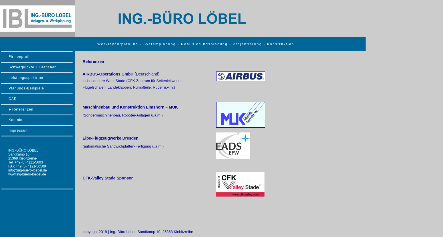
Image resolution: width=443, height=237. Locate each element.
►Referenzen (21, 109)
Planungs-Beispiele (26, 88)
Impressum (19, 130)
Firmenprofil (20, 57)
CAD (13, 99)
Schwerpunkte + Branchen (33, 67)
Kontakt (16, 120)
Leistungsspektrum (26, 78)
